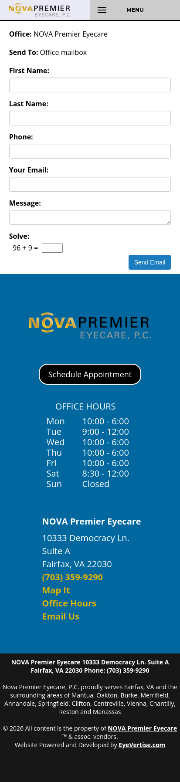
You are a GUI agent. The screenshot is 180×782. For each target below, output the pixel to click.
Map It (56, 590)
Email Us (60, 616)
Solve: (19, 236)
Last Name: (28, 103)
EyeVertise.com (142, 745)
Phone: (21, 137)
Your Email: (29, 170)
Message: (25, 203)
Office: (20, 34)
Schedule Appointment (90, 374)
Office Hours (69, 603)
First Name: (29, 70)
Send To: (23, 52)
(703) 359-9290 (72, 577)
